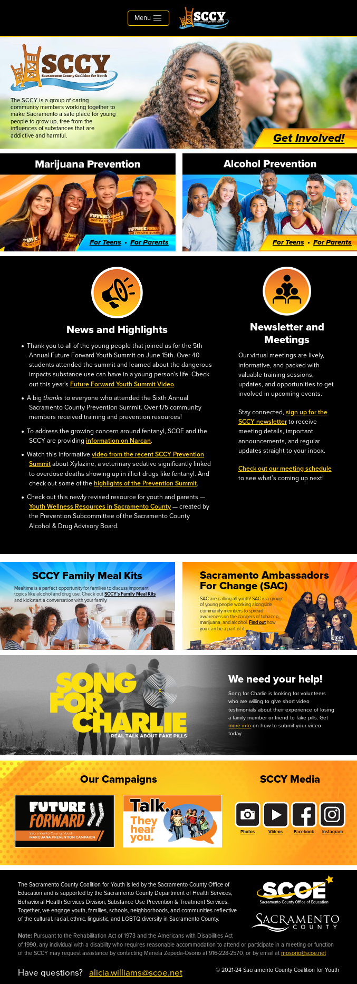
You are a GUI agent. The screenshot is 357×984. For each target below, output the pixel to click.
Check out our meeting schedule (285, 468)
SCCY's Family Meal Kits (130, 594)
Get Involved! (308, 138)
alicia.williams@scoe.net (135, 972)
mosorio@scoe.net (303, 953)
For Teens (105, 242)
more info (239, 726)
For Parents (149, 242)
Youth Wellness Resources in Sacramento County (100, 506)
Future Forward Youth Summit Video (122, 384)
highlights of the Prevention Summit (145, 483)
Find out (257, 623)
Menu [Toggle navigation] (148, 18)
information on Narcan (118, 440)
